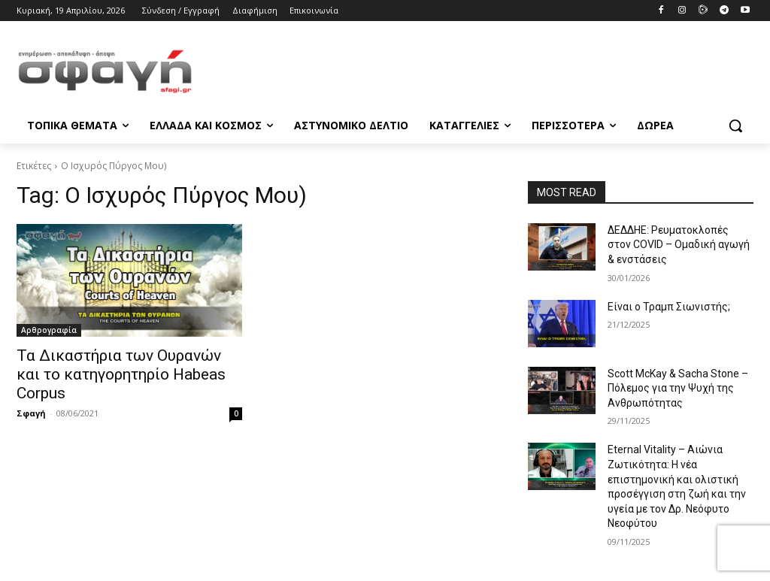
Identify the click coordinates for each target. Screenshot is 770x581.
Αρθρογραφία (49, 330)
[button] (735, 125)
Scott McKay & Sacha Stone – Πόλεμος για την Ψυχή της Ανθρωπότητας (678, 388)
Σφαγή (31, 413)
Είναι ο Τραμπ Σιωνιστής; (669, 307)
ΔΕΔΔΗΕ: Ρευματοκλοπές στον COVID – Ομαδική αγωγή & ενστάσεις (679, 244)
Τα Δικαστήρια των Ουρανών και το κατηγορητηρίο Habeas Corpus (121, 374)
